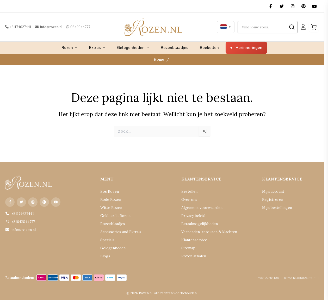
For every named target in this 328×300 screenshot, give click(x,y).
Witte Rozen (109, 208)
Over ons (188, 200)
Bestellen (188, 191)
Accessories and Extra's (117, 232)
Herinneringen (249, 47)
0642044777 (73, 27)
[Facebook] (271, 6)
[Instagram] (292, 6)
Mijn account (271, 191)
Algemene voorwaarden (198, 208)
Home (159, 59)
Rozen (69, 47)
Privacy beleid (191, 216)
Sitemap (187, 248)
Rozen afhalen (191, 256)
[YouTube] (314, 6)
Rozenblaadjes (174, 47)
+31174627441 (17, 27)
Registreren (270, 200)
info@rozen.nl (46, 27)
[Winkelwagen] (314, 27)
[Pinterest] (303, 6)
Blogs (104, 256)
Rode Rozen (109, 200)
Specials (106, 240)
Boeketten (209, 47)
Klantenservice (192, 240)
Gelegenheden (133, 47)
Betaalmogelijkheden (196, 224)
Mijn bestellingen (275, 208)
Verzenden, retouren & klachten (204, 232)
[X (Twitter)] (281, 6)
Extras (97, 47)
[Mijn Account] (303, 27)
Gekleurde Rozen (113, 216)
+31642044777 (19, 222)
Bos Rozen (108, 191)
